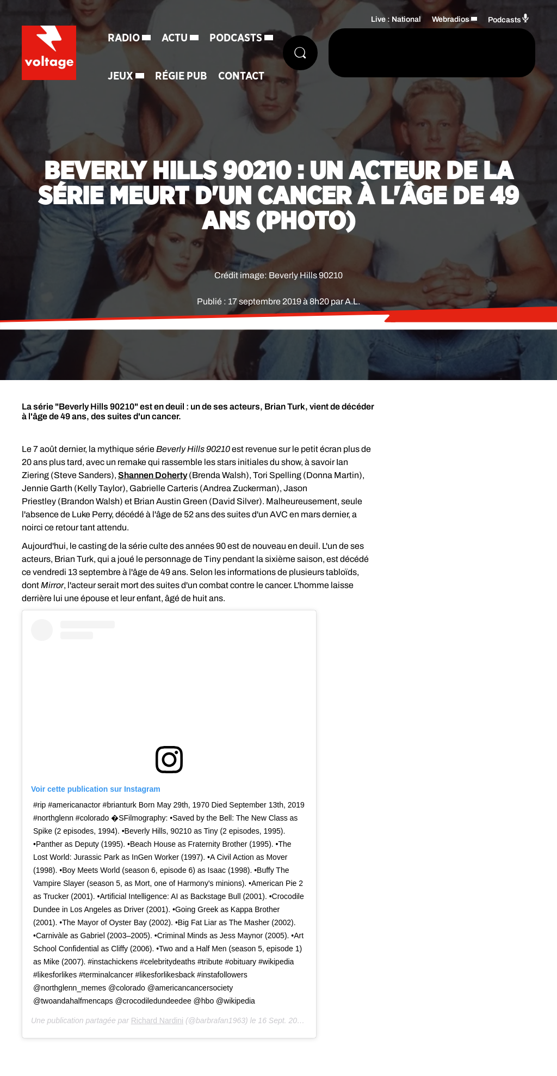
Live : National (396, 19)
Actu (175, 38)
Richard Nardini (157, 1020)
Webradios (450, 19)
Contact (241, 76)
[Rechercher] (300, 52)
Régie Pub (181, 76)
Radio (124, 38)
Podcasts (235, 38)
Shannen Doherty (152, 475)
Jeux (120, 76)
